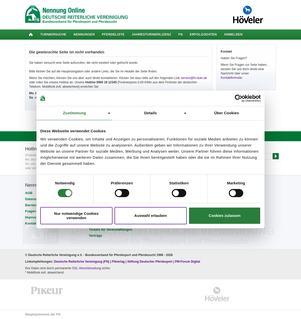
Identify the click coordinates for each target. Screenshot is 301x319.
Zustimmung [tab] (74, 113)
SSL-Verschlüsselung (86, 268)
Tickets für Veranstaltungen (110, 229)
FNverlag (119, 261)
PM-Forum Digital (187, 261)
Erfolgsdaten (203, 34)
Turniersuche (53, 34)
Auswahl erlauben (150, 215)
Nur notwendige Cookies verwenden (76, 215)
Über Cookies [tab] (226, 113)
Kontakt (31, 223)
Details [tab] (150, 113)
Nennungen (84, 34)
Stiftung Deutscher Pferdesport (149, 261)
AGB (28, 193)
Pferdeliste (113, 34)
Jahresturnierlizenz (151, 34)
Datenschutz (35, 199)
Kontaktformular (231, 77)
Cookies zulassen (225, 215)
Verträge (95, 235)
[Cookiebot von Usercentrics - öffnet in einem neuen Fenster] (238, 98)
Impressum (34, 217)
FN (180, 34)
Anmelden (233, 34)
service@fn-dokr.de (194, 78)
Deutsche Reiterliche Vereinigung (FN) (81, 261)
